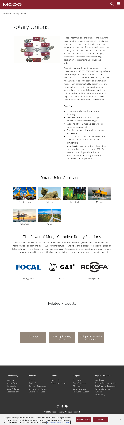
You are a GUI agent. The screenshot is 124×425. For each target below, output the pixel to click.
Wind (49, 223)
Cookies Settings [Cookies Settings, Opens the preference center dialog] (83, 419)
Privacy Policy (100, 395)
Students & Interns (58, 383)
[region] (62, 419)
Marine (99, 202)
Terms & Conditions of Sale (105, 383)
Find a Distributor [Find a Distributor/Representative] (79, 383)
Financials (32, 380)
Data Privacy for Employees (105, 386)
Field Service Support (81, 392)
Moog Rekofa (94, 278)
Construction (25, 202)
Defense (49, 202)
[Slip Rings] (33, 326)
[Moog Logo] (12, 4)
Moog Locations (13, 392)
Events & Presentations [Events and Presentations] (38, 389)
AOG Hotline (77, 386)
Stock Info (32, 383)
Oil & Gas (24, 223)
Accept (100, 419)
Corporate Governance (37, 386)
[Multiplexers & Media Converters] (91, 326)
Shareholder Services (37, 392)
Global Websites (13, 389)
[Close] (120, 419)
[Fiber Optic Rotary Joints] (62, 326)
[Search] (112, 2)
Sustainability (11, 386)
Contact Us (77, 380)
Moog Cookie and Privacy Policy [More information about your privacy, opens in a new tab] (58, 422)
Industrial (74, 202)
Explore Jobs (55, 380)
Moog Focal (28, 278)
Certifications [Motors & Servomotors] (100, 380)
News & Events (12, 383)
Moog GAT (61, 278)
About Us (10, 380)
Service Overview (79, 389)
